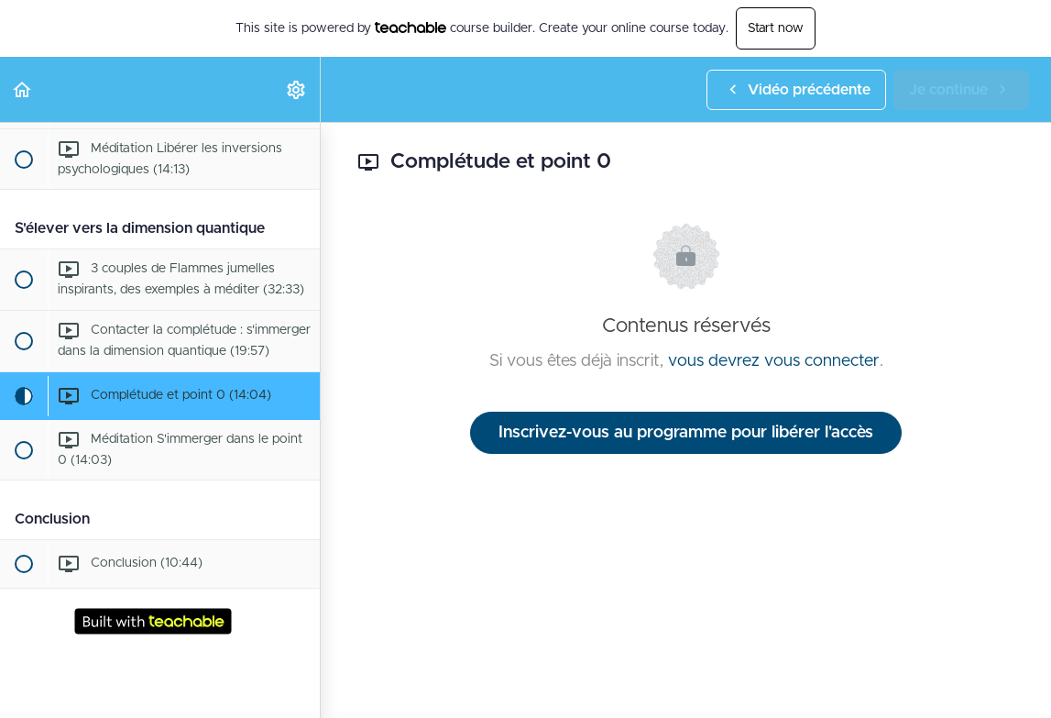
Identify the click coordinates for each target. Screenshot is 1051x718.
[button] (23, 89)
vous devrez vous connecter (774, 361)
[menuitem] (297, 89)
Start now (776, 28)
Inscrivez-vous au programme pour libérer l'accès (685, 433)
